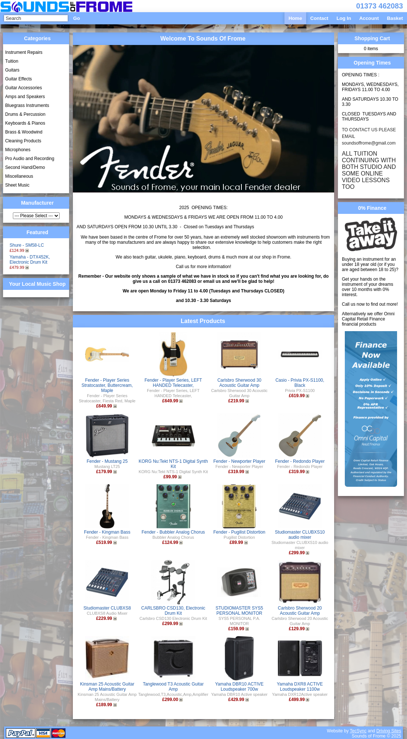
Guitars (12, 70)
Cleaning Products (23, 140)
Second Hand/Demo (25, 167)
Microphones (18, 149)
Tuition (11, 61)
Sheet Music (17, 185)
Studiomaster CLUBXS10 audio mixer (300, 535)
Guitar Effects (18, 78)
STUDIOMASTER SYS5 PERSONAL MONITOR (239, 611)
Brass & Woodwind (23, 132)
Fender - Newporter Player (239, 461)
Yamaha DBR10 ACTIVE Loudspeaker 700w (239, 686)
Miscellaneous (19, 176)
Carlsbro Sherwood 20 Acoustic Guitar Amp (300, 611)
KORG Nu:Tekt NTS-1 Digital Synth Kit (173, 464)
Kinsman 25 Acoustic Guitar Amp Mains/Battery (107, 686)
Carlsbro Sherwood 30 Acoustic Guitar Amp (239, 383)
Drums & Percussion (25, 114)
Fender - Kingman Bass (107, 532)
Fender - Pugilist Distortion (239, 532)
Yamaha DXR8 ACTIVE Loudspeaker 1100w (300, 686)
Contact (319, 18)
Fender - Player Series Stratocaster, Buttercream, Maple (107, 385)
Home (295, 18)
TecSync (358, 730)
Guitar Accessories (23, 87)
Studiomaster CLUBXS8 (107, 608)
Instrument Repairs (23, 52)
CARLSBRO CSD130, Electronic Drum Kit (173, 611)
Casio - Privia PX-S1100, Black (299, 383)
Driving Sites (388, 730)
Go (76, 18)
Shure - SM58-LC (27, 245)
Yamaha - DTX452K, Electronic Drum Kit (30, 259)
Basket (395, 18)
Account (369, 18)
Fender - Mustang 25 (107, 461)
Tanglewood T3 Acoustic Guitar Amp (173, 686)
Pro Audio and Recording (29, 158)
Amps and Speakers (25, 96)
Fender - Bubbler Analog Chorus (173, 532)
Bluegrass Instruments (27, 105)
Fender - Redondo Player (300, 461)
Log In (343, 18)
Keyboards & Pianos (25, 123)
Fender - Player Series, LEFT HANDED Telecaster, (173, 383)
